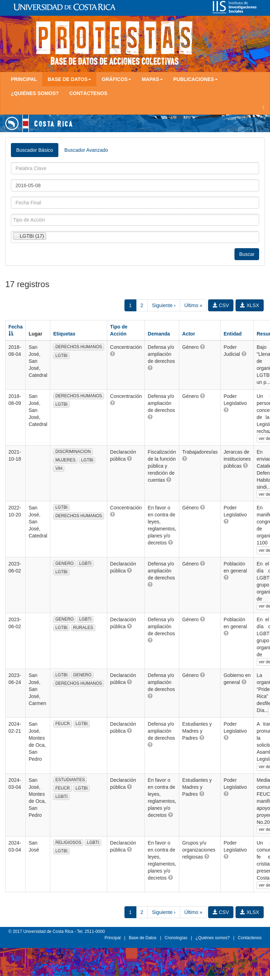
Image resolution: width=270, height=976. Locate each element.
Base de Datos (142, 937)
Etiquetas (64, 334)
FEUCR (62, 723)
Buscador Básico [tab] (34, 150)
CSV (221, 305)
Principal (24, 79)
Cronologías (176, 937)
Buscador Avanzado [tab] (86, 150)
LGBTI (85, 563)
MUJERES (65, 460)
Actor (188, 334)
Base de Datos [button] (69, 79)
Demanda (159, 334)
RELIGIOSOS (68, 842)
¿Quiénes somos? (35, 93)
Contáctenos (88, 93)
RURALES (83, 627)
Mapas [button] (152, 79)
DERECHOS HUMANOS (78, 346)
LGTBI (61, 355)
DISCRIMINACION (73, 451)
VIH (58, 468)
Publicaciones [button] (195, 79)
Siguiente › (163, 305)
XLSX (249, 305)
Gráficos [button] (116, 79)
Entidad (233, 334)
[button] (112, 353)
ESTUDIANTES (70, 779)
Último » (193, 305)
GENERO (64, 563)
